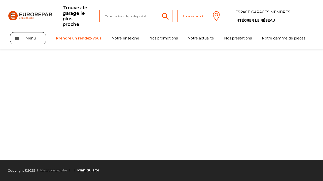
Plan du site (88, 170)
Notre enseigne (125, 38)
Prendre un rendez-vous (78, 38)
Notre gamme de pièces (283, 38)
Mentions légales (53, 170)
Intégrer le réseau (255, 20)
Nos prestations (238, 38)
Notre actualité (201, 38)
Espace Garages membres (262, 12)
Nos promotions (163, 38)
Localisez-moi (201, 16)
